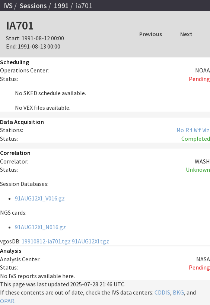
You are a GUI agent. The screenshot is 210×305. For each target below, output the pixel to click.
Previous (150, 34)
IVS (8, 5)
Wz (206, 130)
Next (186, 34)
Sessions (33, 5)
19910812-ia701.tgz (46, 241)
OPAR (7, 301)
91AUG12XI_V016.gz (40, 198)
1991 (61, 5)
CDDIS (162, 292)
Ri (189, 130)
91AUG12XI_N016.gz (40, 227)
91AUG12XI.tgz (90, 241)
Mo (180, 130)
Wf (197, 130)
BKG (178, 292)
